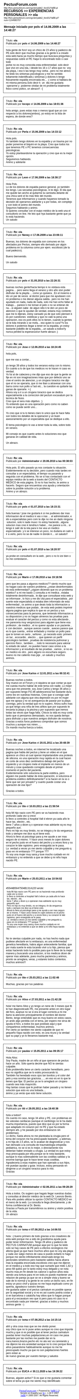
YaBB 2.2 (54, 1391)
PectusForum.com (27, 1391)
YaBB (23, 1395)
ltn (44, 1393)
